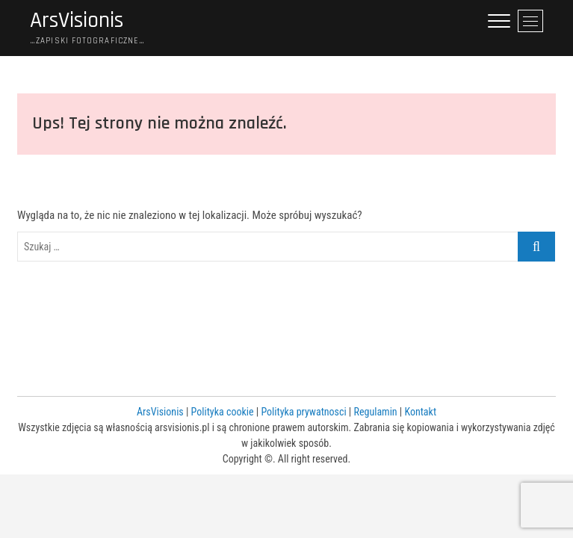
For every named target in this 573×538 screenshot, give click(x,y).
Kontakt (420, 412)
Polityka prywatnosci (303, 412)
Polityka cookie (222, 412)
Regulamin (375, 412)
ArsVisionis (76, 20)
